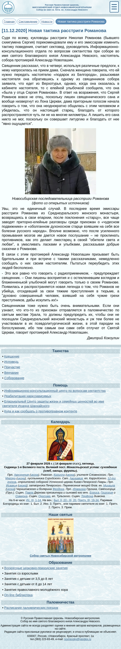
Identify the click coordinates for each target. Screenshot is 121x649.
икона (34, 474)
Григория (107, 492)
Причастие (12, 367)
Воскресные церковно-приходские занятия (36, 568)
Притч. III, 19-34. (88, 500)
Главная (9, 21)
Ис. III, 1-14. (34, 500)
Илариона (79, 489)
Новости (46, 21)
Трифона (87, 496)
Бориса (94, 492)
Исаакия (11, 485)
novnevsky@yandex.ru (77, 639)
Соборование (14, 378)
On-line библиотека (18, 595)
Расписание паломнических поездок (31, 608)
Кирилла (59, 474)
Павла (29, 492)
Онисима (44, 496)
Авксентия (21, 474)
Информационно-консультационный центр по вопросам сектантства (55, 391)
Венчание (11, 372)
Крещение (11, 356)
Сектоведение (28, 21)
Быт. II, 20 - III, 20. (65, 500)
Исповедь (11, 362)
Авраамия (76, 478)
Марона (10, 478)
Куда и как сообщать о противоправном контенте (40, 411)
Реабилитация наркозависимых (27, 396)
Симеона (22, 496)
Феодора (58, 489)
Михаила (109, 485)
